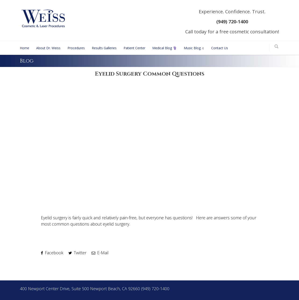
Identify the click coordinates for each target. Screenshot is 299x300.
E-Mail (100, 252)
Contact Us (219, 48)
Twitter (77, 252)
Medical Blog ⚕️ (164, 48)
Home (24, 48)
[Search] (276, 47)
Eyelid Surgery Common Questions (149, 74)
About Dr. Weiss (48, 48)
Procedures (76, 48)
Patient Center (134, 48)
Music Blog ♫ (194, 48)
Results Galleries (104, 48)
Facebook (52, 252)
